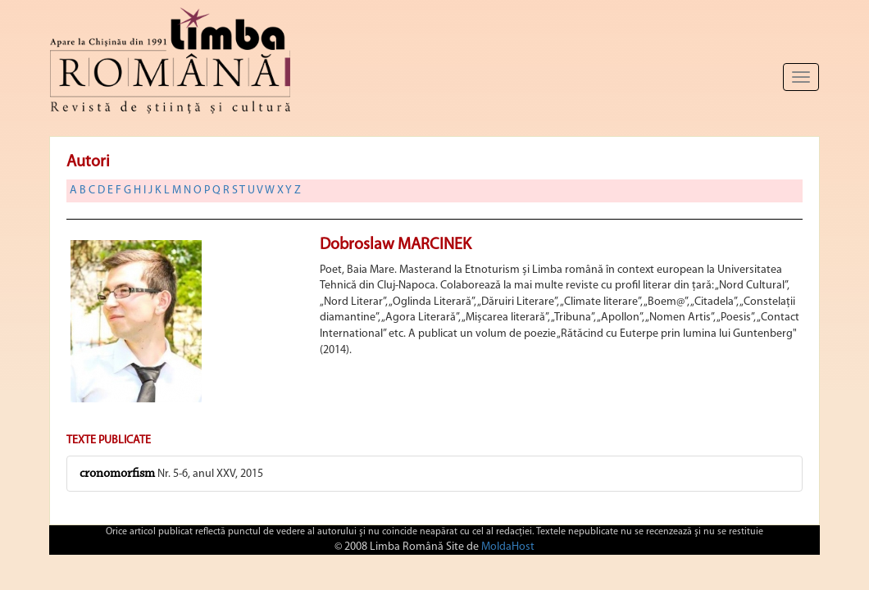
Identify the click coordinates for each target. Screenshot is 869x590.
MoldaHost (508, 547)
